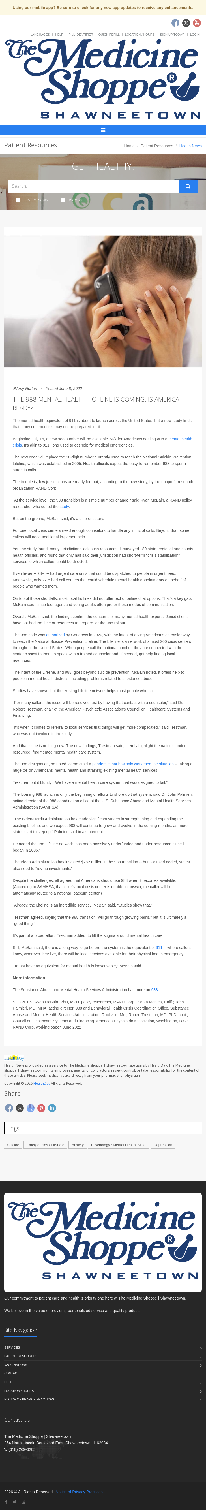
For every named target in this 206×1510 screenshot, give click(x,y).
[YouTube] (24, 1502)
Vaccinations (15, 1364)
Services (12, 1347)
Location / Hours (139, 34)
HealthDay (41, 1083)
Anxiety (78, 1145)
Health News (32, 199)
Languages (40, 34)
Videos (71, 199)
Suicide (13, 1145)
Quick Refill (109, 34)
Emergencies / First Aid (46, 1145)
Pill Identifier (80, 34)
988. (155, 990)
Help (59, 34)
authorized (55, 635)
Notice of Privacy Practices (29, 1399)
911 (159, 947)
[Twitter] (14, 1502)
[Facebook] (6, 1502)
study (64, 506)
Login (195, 34)
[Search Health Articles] (93, 186)
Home (129, 146)
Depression (163, 1145)
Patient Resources (157, 146)
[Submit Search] (188, 186)
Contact (11, 1373)
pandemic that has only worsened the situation (133, 764)
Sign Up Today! (172, 34)
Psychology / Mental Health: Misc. (118, 1145)
